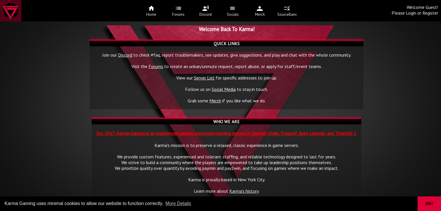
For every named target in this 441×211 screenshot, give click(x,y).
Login (411, 13)
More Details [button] (178, 203)
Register (430, 13)
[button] (410, 204)
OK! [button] (429, 203)
